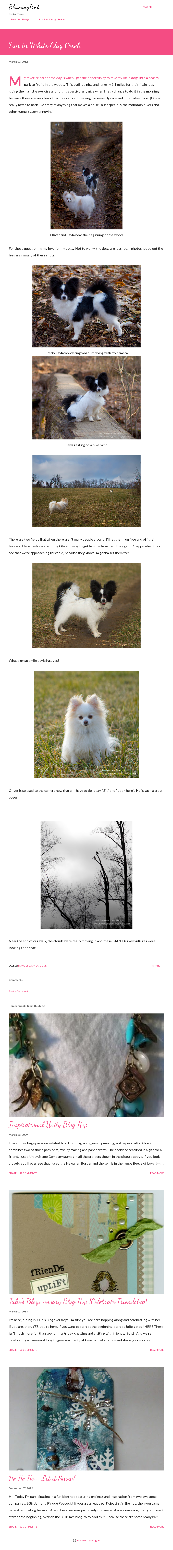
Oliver (44, 965)
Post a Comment (18, 991)
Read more (157, 1173)
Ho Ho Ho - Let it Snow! (42, 1478)
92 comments (28, 1173)
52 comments (28, 1526)
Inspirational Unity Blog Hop (48, 1124)
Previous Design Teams (50, 19)
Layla (35, 965)
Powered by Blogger (86, 1540)
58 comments (28, 1349)
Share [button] (156, 965)
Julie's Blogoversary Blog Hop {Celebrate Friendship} (78, 1301)
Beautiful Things (18, 19)
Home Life (24, 965)
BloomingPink (24, 7)
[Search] (147, 7)
